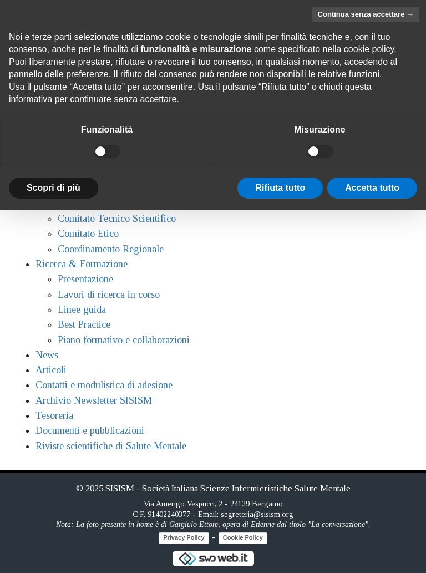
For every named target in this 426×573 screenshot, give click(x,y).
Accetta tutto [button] (372, 187)
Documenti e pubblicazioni (90, 430)
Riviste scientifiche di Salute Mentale (111, 446)
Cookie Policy (243, 537)
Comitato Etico (88, 233)
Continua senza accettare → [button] (366, 14)
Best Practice (84, 324)
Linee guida (82, 309)
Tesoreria (54, 415)
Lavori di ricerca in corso (109, 294)
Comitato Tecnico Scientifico (117, 218)
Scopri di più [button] (53, 187)
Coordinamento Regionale (111, 249)
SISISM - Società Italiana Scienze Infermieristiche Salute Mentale (228, 488)
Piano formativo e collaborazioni (124, 340)
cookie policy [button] (369, 49)
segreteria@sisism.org (257, 514)
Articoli (51, 370)
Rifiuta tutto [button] (280, 187)
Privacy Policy (184, 537)
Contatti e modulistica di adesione (104, 385)
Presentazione (85, 279)
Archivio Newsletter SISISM (94, 400)
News (47, 355)
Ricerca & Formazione (82, 264)
